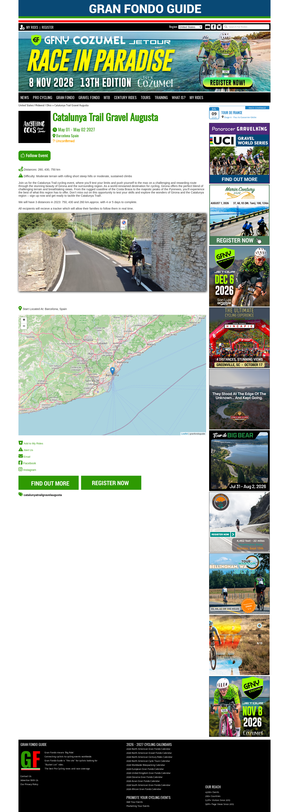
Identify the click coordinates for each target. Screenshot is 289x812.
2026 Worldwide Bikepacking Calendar (145, 765)
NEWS (24, 97)
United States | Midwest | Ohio (34, 105)
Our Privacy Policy (29, 784)
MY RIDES (32, 27)
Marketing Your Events (138, 806)
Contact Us (26, 776)
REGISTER (48, 27)
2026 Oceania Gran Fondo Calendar (144, 777)
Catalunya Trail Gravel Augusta (71, 105)
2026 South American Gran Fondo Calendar (148, 785)
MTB (107, 97)
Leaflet (184, 434)
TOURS (146, 97)
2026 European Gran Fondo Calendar (145, 769)
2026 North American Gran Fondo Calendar (148, 749)
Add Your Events (134, 802)
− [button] (24, 326)
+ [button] (24, 320)
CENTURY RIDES (125, 97)
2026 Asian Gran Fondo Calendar (143, 781)
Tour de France (231, 112)
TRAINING (161, 97)
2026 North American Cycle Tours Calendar (148, 761)
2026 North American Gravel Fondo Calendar (149, 753)
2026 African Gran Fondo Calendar (143, 789)
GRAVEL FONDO (89, 97)
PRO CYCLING (42, 97)
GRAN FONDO (65, 97)
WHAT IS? (179, 97)
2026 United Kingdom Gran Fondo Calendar (148, 773)
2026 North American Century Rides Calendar (149, 757)
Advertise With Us (29, 780)
